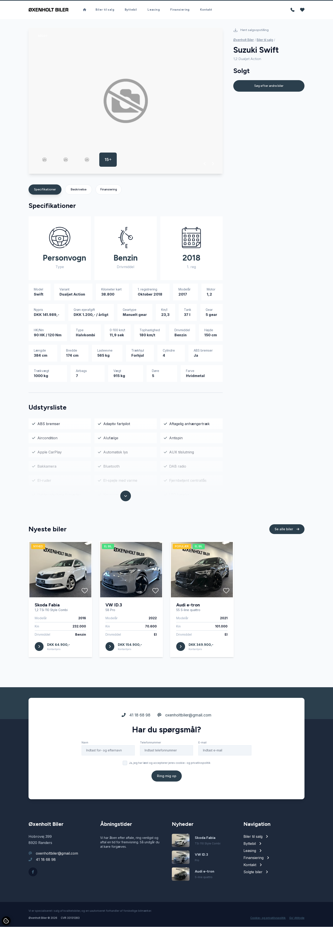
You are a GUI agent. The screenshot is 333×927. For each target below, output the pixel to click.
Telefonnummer (150, 742)
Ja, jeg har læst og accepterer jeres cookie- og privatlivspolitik (170, 763)
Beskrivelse (78, 190)
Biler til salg (105, 10)
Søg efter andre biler (268, 86)
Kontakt (206, 10)
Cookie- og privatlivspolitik (268, 918)
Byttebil (131, 10)
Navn (85, 742)
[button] (205, 164)
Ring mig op (166, 776)
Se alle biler (287, 529)
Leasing (153, 10)
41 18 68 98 (136, 715)
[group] (126, 101)
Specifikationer (45, 190)
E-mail (202, 742)
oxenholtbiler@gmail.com (184, 715)
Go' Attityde (296, 918)
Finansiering (179, 10)
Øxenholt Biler (243, 40)
